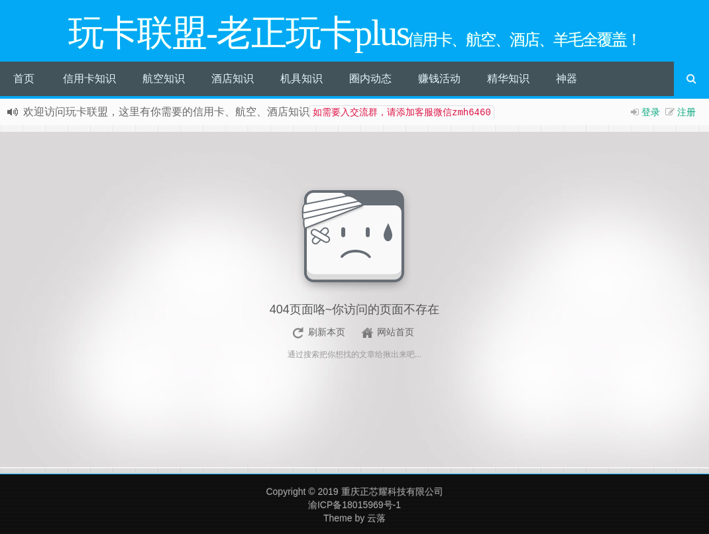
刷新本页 (326, 332)
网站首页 (395, 332)
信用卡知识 (89, 78)
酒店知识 (232, 78)
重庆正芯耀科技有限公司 (392, 491)
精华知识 (508, 78)
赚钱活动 (439, 78)
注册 (686, 112)
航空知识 (163, 78)
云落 (376, 518)
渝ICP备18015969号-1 (354, 505)
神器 (566, 78)
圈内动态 (370, 78)
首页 (23, 78)
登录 (650, 112)
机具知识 (301, 78)
